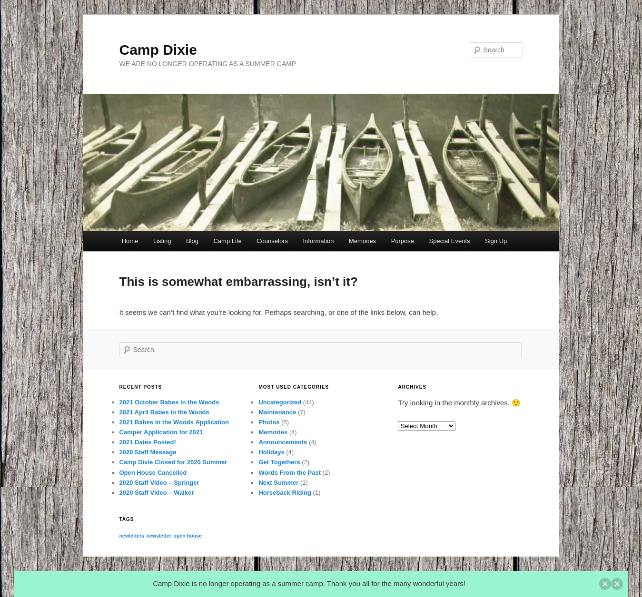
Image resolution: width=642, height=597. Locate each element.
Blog (192, 241)
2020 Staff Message (148, 452)
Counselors (272, 241)
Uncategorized (279, 402)
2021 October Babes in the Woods (169, 402)
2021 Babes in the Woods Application (174, 422)
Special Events (449, 241)
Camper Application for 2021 (161, 432)
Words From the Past (289, 472)
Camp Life (227, 241)
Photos (268, 422)
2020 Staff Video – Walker (156, 492)
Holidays (271, 452)
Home (130, 241)
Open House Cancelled (153, 472)
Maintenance (277, 412)
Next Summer (278, 482)
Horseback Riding (284, 492)
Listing (162, 241)
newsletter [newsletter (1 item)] (158, 535)
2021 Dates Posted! (147, 442)
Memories (362, 241)
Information (318, 241)
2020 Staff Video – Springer (159, 482)
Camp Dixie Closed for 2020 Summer (173, 462)
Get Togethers (279, 462)
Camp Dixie (158, 50)
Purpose (402, 241)
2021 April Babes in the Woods (164, 412)
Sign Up (496, 241)
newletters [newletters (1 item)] (132, 535)
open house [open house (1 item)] (187, 535)
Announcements (282, 442)
